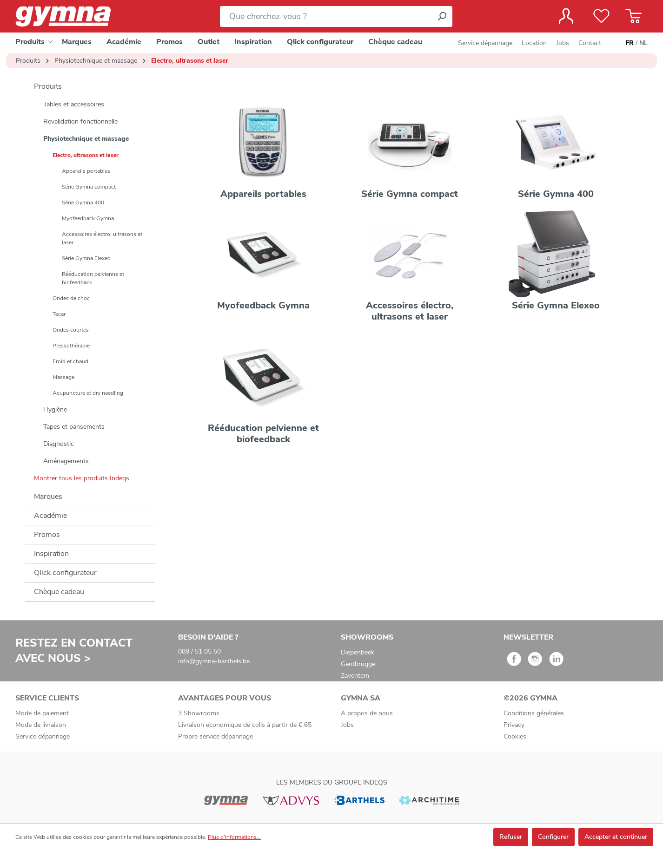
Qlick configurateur (65, 573)
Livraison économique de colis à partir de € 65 (245, 724)
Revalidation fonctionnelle (80, 121)
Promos (47, 535)
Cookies (515, 736)
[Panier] (633, 16)
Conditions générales (534, 713)
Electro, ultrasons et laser (86, 155)
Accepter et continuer (615, 836)
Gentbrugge (358, 664)
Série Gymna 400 (83, 202)
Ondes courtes (71, 329)
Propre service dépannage (215, 736)
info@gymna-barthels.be (214, 661)
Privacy (514, 724)
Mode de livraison (40, 724)
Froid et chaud (70, 361)
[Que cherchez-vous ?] (325, 16)
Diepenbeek (357, 652)
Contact (589, 43)
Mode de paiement (42, 713)
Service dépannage (485, 43)
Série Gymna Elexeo (86, 258)
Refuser (510, 836)
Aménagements (66, 461)
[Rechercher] (441, 16)
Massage (63, 377)
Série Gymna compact (89, 186)
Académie (50, 515)
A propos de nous (367, 713)
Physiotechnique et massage (86, 138)
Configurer (553, 836)
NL (643, 43)
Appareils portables (86, 171)
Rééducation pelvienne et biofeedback (93, 278)
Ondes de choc (71, 298)
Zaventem (355, 675)
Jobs (562, 43)
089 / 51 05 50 (199, 651)
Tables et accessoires (73, 104)
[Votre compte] (566, 16)
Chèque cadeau (59, 592)
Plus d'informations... (234, 837)
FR (629, 43)
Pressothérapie (71, 345)
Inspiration (51, 554)
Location (534, 43)
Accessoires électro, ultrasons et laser (102, 238)
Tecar (59, 314)
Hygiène (55, 409)
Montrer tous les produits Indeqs (81, 478)
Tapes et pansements (74, 426)
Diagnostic (58, 443)
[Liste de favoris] (601, 16)
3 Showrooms (198, 713)
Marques (48, 496)
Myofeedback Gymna (88, 218)
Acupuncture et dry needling (88, 393)
